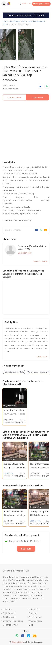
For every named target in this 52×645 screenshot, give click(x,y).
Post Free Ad (9, 613)
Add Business (9, 617)
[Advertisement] (26, 131)
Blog (31, 624)
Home (5, 21)
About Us (7, 609)
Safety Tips (34, 609)
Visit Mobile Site (10, 624)
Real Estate (15, 21)
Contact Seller (14, 97)
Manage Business (41, 4)
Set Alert (26, 548)
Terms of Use (35, 617)
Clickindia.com (17, 642)
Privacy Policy (35, 621)
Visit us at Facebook (13, 621)
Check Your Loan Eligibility (26, 15)
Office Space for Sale (14, 372)
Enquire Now (37, 97)
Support (33, 613)
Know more (42, 356)
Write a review (40, 261)
